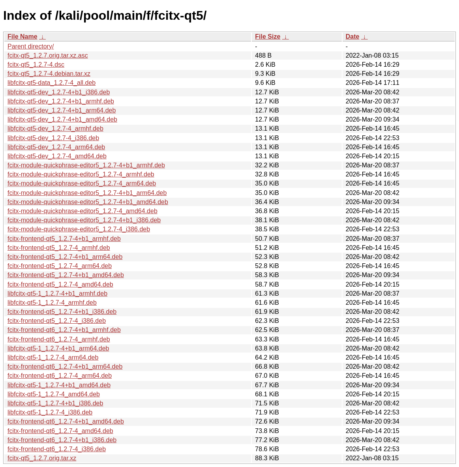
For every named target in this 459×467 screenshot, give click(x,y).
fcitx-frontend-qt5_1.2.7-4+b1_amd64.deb (65, 275)
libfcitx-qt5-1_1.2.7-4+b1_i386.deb (55, 403)
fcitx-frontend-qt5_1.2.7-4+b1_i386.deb (61, 311)
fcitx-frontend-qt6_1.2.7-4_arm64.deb (59, 375)
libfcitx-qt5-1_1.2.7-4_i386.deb (49, 412)
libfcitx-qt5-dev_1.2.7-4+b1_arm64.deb (61, 110)
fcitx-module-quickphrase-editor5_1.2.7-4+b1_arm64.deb (87, 192)
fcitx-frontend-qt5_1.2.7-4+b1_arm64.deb (64, 256)
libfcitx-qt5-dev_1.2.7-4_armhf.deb (55, 128)
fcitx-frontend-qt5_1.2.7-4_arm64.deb (59, 266)
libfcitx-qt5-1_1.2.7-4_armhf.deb (52, 302)
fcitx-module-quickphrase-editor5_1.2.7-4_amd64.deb (82, 211)
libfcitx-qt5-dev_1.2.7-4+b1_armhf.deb (60, 101)
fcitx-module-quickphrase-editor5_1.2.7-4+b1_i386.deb (84, 220)
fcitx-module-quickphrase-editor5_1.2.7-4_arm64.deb (81, 183)
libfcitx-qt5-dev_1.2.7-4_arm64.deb (56, 147)
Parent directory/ (30, 46)
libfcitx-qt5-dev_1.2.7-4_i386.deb (53, 138)
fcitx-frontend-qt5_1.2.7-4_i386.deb (56, 320)
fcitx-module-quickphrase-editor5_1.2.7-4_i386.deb (78, 229)
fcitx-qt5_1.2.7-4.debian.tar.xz (48, 73)
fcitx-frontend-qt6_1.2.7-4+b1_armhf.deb (64, 329)
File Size (267, 36)
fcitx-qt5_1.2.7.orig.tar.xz (41, 458)
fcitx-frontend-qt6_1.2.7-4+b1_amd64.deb (65, 421)
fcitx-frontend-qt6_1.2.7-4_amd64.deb (60, 431)
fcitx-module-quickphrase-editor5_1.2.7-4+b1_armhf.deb (86, 165)
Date (353, 36)
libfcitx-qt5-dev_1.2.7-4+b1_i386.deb (58, 92)
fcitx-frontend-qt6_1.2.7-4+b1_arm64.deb (64, 366)
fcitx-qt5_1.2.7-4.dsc (35, 64)
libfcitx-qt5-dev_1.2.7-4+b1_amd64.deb (62, 119)
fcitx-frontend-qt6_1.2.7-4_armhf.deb (58, 339)
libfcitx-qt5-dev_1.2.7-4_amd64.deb (57, 156)
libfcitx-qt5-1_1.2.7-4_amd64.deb (53, 394)
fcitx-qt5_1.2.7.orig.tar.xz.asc (47, 55)
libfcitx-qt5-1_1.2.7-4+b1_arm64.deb (58, 348)
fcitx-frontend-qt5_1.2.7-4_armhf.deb (58, 247)
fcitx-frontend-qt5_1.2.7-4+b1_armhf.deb (64, 238)
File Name (22, 36)
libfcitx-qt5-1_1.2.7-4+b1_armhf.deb (57, 293)
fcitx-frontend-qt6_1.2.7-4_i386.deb (56, 449)
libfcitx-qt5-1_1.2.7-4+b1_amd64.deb (59, 385)
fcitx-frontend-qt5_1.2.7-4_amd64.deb (60, 284)
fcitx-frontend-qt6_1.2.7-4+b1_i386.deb (61, 440)
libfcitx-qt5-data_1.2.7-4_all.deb (51, 82)
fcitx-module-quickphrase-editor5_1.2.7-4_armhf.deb (80, 174)
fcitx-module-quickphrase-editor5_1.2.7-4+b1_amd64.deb (87, 202)
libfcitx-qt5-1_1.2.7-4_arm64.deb (52, 357)
